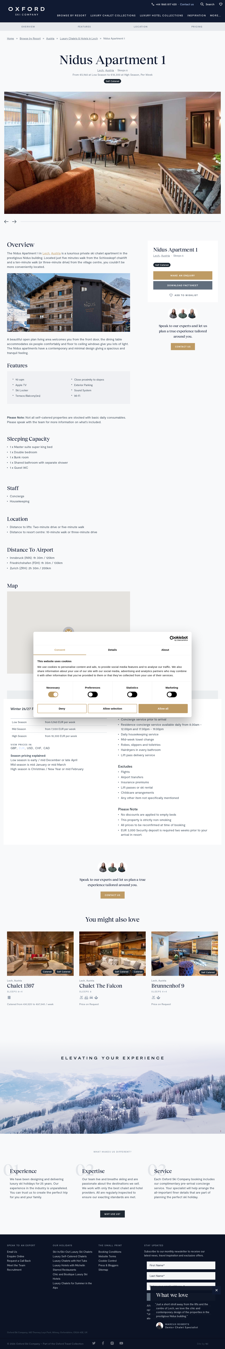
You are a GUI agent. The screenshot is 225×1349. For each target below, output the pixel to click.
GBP (14, 748)
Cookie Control (107, 1260)
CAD (46, 748)
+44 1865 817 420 (164, 4)
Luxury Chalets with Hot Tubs (70, 1260)
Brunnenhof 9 (167, 985)
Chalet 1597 (20, 985)
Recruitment (14, 1269)
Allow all (163, 708)
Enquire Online (15, 1256)
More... (215, 15)
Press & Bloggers (108, 1265)
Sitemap (103, 1269)
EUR (22, 748)
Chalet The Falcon (100, 985)
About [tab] (165, 649)
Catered (47, 971)
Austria (109, 70)
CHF (38, 748)
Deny (62, 708)
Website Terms (107, 1256)
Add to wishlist (183, 295)
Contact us (187, 4)
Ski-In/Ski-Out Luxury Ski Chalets (72, 1251)
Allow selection (112, 708)
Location (140, 26)
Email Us (12, 1251)
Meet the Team (16, 1265)
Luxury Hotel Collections (161, 15)
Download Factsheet (182, 285)
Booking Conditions (109, 1251)
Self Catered (112, 81)
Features (84, 26)
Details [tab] (112, 649)
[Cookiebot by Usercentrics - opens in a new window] (172, 638)
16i (206, 1343)
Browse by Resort (71, 15)
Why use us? (112, 1214)
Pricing (196, 26)
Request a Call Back (19, 1260)
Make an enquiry (183, 275)
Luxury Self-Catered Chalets (70, 1256)
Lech (100, 70)
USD (30, 748)
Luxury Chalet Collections (113, 15)
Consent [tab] (59, 649)
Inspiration (196, 15)
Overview (28, 26)
